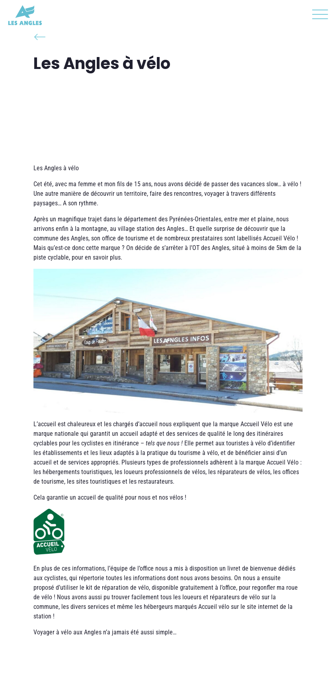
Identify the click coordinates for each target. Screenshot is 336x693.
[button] (318, 16)
